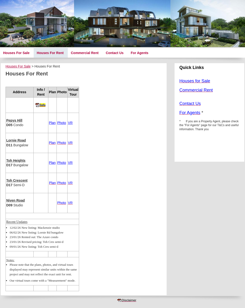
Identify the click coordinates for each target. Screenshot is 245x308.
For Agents (139, 53)
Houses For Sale (16, 53)
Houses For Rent (50, 53)
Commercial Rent (85, 53)
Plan (52, 123)
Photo (61, 123)
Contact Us (115, 53)
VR (70, 123)
